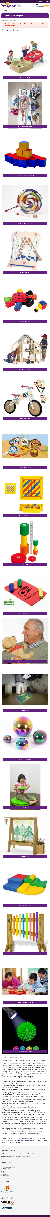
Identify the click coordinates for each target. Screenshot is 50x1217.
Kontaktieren (26, 1140)
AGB (4, 1171)
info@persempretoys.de (24, 1156)
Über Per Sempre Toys (8, 1166)
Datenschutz (6, 1172)
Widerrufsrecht (7, 1177)
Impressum (6, 1175)
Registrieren (46, 1)
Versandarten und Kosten (9, 1167)
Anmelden (39, 1)
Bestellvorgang (6, 1168)
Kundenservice (6, 1170)
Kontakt (5, 1174)
